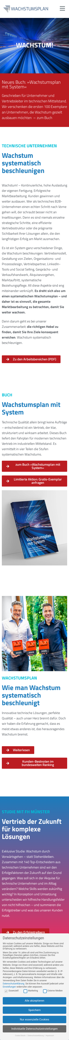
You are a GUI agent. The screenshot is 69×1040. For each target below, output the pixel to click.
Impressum (50, 1037)
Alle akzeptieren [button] (34, 1001)
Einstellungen (9, 988)
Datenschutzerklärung (13, 984)
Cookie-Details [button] (20, 1037)
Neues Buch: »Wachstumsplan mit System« (31, 84)
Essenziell (11, 991)
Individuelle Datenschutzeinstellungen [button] (34, 1029)
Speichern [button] (34, 1011)
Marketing (31, 991)
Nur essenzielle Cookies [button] (34, 1020)
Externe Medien (53, 991)
